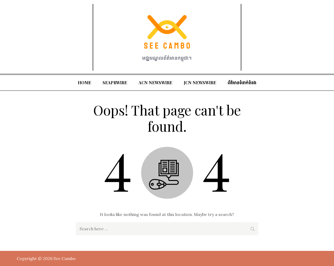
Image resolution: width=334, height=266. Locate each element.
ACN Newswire (155, 82)
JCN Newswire (200, 82)
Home (84, 82)
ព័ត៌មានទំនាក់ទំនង (242, 82)
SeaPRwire (115, 82)
